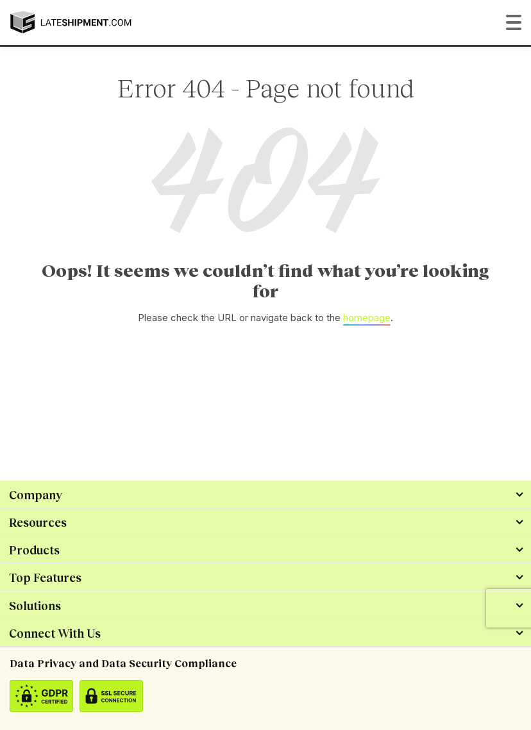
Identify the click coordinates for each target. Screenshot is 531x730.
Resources (38, 522)
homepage (367, 317)
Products (34, 550)
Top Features (45, 577)
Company (35, 495)
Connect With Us (55, 633)
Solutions (35, 606)
